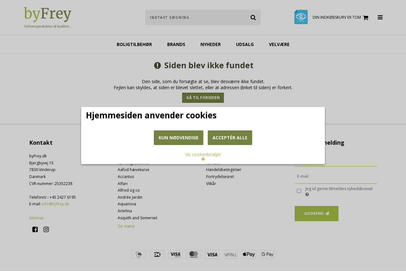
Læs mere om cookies (118, 127)
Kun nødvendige (179, 169)
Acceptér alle (230, 169)
